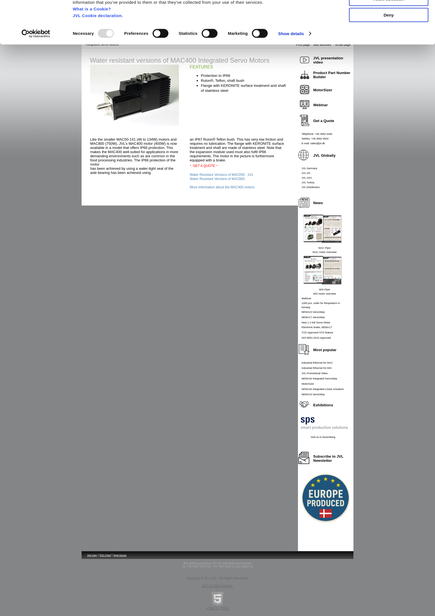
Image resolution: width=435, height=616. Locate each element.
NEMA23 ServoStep (313, 312)
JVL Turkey (308, 182)
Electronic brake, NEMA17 (317, 327)
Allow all (388, 13)
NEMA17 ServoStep (313, 317)
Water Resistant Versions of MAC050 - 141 (221, 175)
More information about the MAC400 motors (222, 187)
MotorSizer (308, 383)
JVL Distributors (311, 187)
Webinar (306, 298)
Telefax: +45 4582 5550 (315, 138)
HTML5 (211, 608)
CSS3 (224, 608)
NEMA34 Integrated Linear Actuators (323, 389)
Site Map (92, 555)
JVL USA (307, 177)
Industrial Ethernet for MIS (317, 368)
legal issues (120, 555)
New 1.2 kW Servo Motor (316, 322)
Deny (389, 46)
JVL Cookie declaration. (98, 46)
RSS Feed (105, 555)
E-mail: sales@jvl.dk (313, 143)
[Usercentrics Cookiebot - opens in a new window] (36, 65)
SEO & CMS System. (217, 586)
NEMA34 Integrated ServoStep (319, 378)
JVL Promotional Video (315, 373)
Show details (291, 64)
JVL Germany (309, 168)
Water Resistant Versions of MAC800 (217, 179)
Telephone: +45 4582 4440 (317, 134)
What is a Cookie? (92, 40)
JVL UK (306, 173)
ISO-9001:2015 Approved (316, 337)
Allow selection (388, 30)
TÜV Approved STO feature (317, 332)
